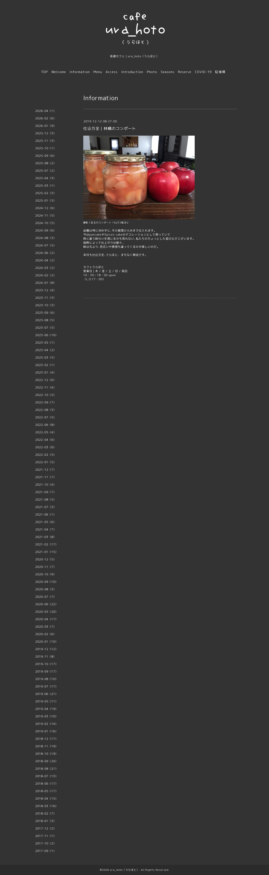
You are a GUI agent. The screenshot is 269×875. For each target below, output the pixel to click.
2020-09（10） (46, 582)
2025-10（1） (45, 148)
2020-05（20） (46, 612)
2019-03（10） (46, 716)
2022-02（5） (45, 455)
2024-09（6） (45, 230)
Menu (98, 72)
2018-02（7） (45, 813)
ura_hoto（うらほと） (124, 870)
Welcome (58, 72)
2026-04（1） (45, 111)
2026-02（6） (45, 118)
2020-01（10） (46, 641)
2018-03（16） (46, 806)
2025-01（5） (45, 200)
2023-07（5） (45, 328)
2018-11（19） (46, 746)
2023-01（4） (45, 372)
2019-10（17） (46, 664)
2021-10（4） (45, 485)
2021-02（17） (46, 544)
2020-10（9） (45, 574)
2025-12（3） (45, 133)
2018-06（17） (46, 784)
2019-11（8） (45, 656)
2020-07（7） (45, 597)
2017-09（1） (45, 851)
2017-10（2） (45, 843)
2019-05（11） (46, 701)
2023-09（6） (45, 313)
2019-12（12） (46, 649)
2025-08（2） (45, 163)
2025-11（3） (45, 141)
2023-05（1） (45, 342)
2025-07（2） (45, 171)
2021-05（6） (45, 522)
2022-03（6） (45, 447)
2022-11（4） (45, 387)
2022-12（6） (45, 380)
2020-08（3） (45, 589)
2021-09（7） (45, 492)
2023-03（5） (45, 357)
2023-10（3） (45, 305)
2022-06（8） (45, 425)
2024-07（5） (45, 245)
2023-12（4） (45, 290)
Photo (152, 72)
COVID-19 (203, 72)
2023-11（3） (45, 298)
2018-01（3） (45, 821)
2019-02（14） (46, 724)
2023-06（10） (46, 335)
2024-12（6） (45, 208)
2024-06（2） (45, 253)
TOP (44, 72)
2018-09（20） (46, 761)
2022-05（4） (45, 432)
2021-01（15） (46, 552)
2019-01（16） (46, 731)
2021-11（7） (45, 477)
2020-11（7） (45, 567)
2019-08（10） (46, 679)
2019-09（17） (46, 671)
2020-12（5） (45, 559)
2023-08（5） (45, 320)
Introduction (132, 72)
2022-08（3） (45, 410)
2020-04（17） (46, 619)
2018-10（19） (46, 754)
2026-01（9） (45, 126)
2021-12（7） (45, 470)
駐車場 (220, 72)
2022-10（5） (45, 395)
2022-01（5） (45, 462)
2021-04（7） (45, 529)
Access (112, 72)
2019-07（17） (46, 686)
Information (80, 72)
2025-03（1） (45, 186)
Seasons (167, 72)
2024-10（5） (45, 223)
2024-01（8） (45, 283)
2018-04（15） (46, 798)
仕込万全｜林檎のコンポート (109, 128)
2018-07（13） (46, 776)
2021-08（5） (45, 499)
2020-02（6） (45, 634)
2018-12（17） (46, 739)
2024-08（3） (45, 238)
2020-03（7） (45, 627)
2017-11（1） (45, 836)
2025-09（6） (45, 156)
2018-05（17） (46, 791)
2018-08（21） (46, 769)
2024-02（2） (45, 275)
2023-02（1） (45, 365)
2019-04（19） (46, 709)
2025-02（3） (45, 193)
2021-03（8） (45, 537)
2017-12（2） (45, 828)
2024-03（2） (45, 268)
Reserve (184, 72)
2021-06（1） (45, 514)
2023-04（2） (45, 350)
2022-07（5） (45, 417)
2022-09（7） (45, 402)
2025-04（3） (45, 178)
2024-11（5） (45, 215)
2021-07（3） (45, 507)
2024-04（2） (45, 260)
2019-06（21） (46, 694)
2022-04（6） (45, 440)
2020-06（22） (46, 604)
